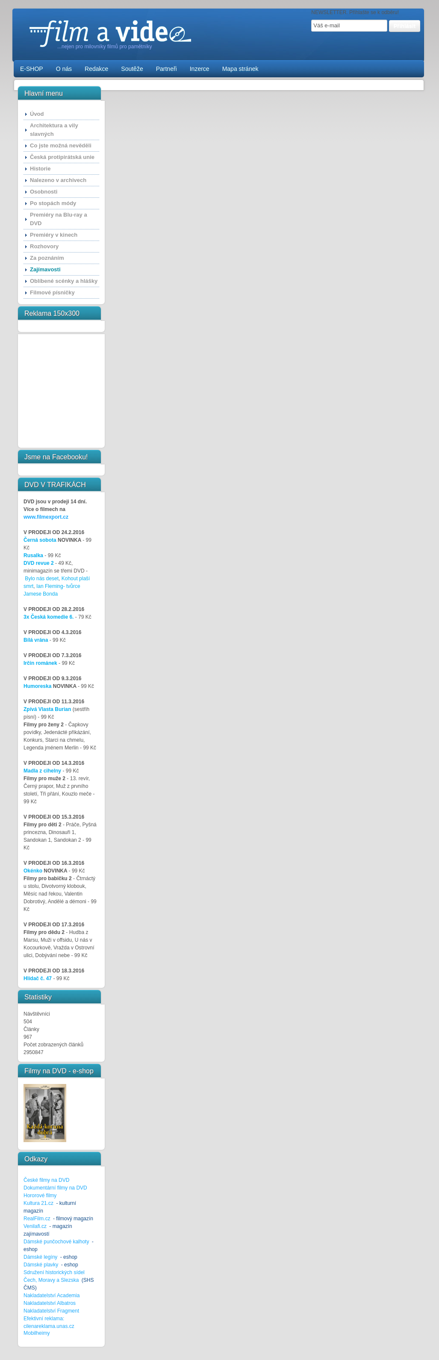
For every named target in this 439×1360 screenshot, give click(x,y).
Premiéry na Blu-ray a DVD (58, 218)
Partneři (166, 68)
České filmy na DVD (46, 1180)
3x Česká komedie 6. (49, 617)
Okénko (33, 871)
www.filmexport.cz (46, 517)
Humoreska (37, 686)
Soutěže (132, 68)
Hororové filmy (40, 1195)
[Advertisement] (50, 391)
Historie (40, 168)
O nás (64, 68)
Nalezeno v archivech (58, 180)
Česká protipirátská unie (62, 157)
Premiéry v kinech (53, 235)
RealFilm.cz (37, 1219)
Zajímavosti (45, 269)
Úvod (37, 114)
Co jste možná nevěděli (60, 145)
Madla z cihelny (42, 771)
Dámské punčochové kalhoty (56, 1242)
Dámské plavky (41, 1265)
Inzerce (199, 68)
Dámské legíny (41, 1257)
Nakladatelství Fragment (51, 1311)
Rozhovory (44, 246)
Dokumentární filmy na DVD (55, 1188)
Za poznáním (47, 258)
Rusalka (33, 555)
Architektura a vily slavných (54, 129)
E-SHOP (31, 68)
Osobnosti (43, 191)
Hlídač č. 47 (38, 978)
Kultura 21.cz (38, 1203)
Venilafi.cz (35, 1226)
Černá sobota (40, 540)
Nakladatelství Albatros (50, 1303)
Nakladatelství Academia (52, 1295)
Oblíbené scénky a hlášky (63, 281)
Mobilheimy (37, 1333)
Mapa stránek (240, 68)
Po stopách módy (53, 203)
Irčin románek (40, 663)
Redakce (96, 68)
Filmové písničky (52, 292)
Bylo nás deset (42, 579)
